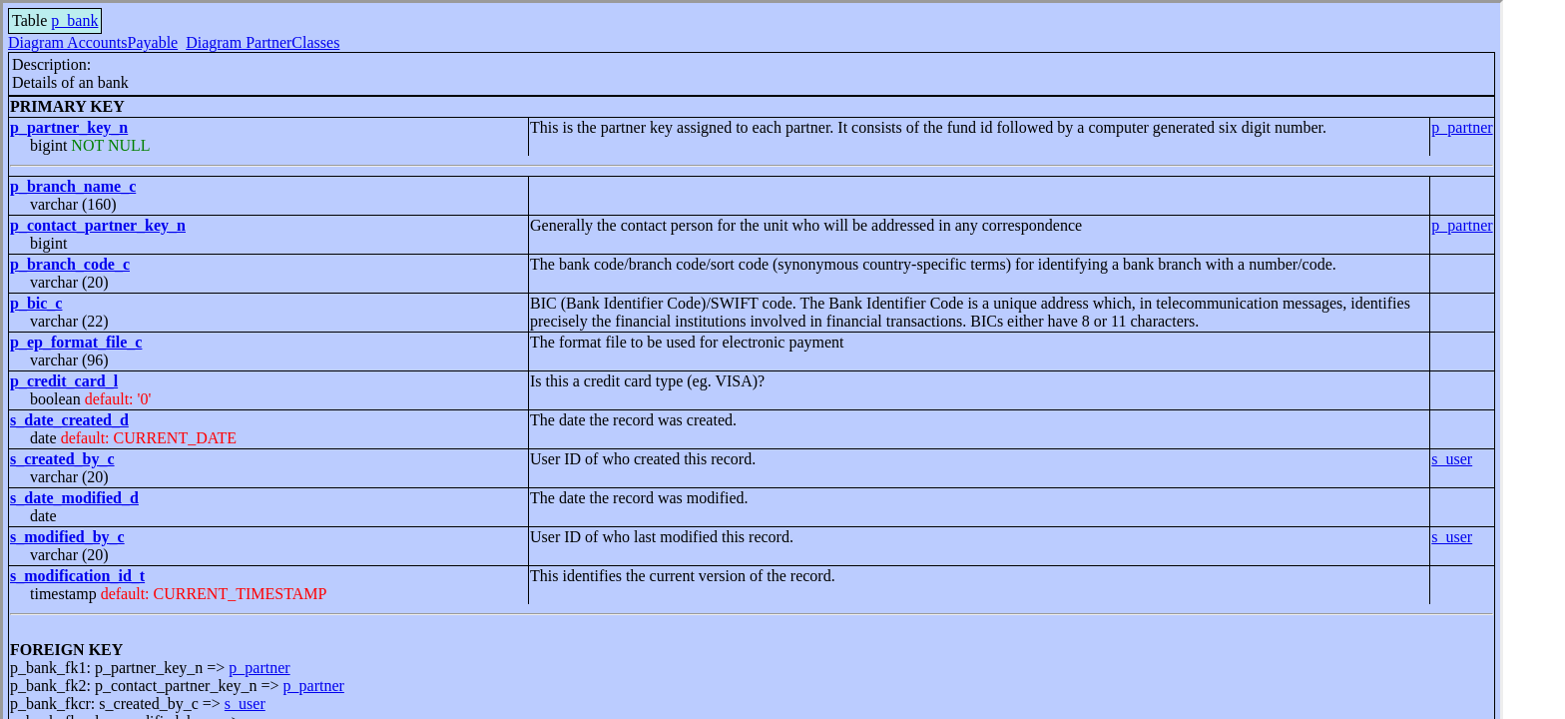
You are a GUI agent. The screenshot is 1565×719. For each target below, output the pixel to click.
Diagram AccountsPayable (93, 42)
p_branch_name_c (73, 186)
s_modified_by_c (67, 536)
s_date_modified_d (74, 497)
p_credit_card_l (64, 380)
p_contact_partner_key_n (98, 225)
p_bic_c (36, 303)
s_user (1451, 458)
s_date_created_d (69, 419)
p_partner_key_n (69, 127)
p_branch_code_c (70, 264)
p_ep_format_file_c (76, 342)
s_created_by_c (62, 458)
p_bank (74, 20)
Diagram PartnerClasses (262, 42)
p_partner (1461, 127)
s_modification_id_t (77, 575)
